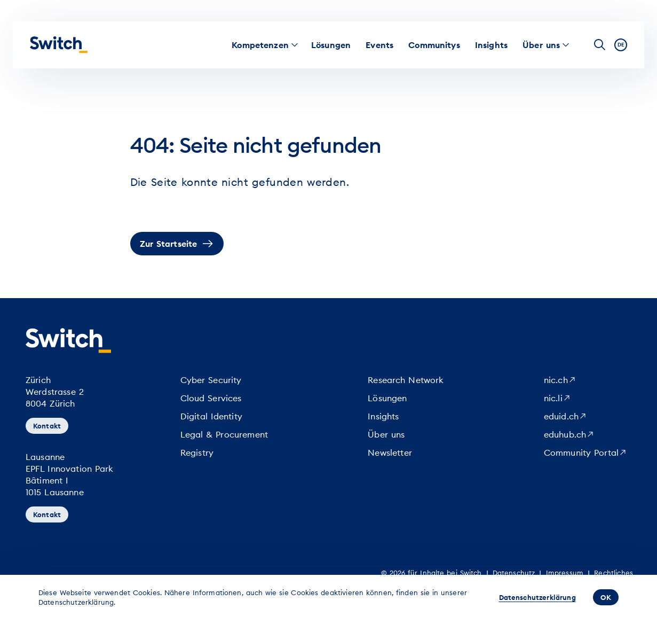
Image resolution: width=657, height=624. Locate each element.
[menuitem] (260, 44)
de (621, 44)
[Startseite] (59, 44)
